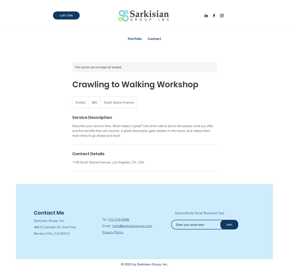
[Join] (229, 224)
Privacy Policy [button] (112, 232)
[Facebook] (214, 15)
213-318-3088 (118, 219)
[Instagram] (222, 15)
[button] (66, 15)
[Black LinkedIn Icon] (206, 15)
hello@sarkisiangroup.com (132, 226)
